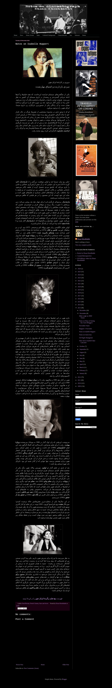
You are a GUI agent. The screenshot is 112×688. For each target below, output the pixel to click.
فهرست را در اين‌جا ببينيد (42, 599)
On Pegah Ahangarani (86, 338)
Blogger (64, 679)
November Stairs (84, 326)
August (81, 352)
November (82, 313)
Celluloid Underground (49, 35)
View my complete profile (83, 245)
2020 (79, 287)
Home (15, 35)
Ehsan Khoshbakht (83, 239)
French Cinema (34, 603)
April (81, 364)
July (80, 355)
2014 (79, 305)
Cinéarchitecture (62, 35)
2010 (79, 383)
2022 (79, 281)
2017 (79, 296)
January (82, 373)
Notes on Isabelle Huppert (87, 331)
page (76, 222)
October (82, 346)
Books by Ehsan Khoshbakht (86, 253)
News (21, 35)
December (82, 310)
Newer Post (19, 664)
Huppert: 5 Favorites (85, 329)
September (82, 349)
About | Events (30, 35)
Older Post (66, 664)
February (82, 370)
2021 (79, 284)
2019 (79, 290)
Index (38, 35)
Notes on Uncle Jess (85, 335)
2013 (79, 308)
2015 (79, 302)
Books (84, 35)
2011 (79, 380)
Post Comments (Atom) (31, 668)
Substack (77, 35)
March (81, 367)
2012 (79, 377)
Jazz (71, 35)
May (81, 361)
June (81, 358)
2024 (79, 275)
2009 (79, 386)
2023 (79, 278)
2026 (79, 268)
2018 (79, 293)
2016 (79, 299)
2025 (79, 271)
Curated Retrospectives (84, 256)
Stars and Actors (43, 603)
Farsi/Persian (25, 603)
